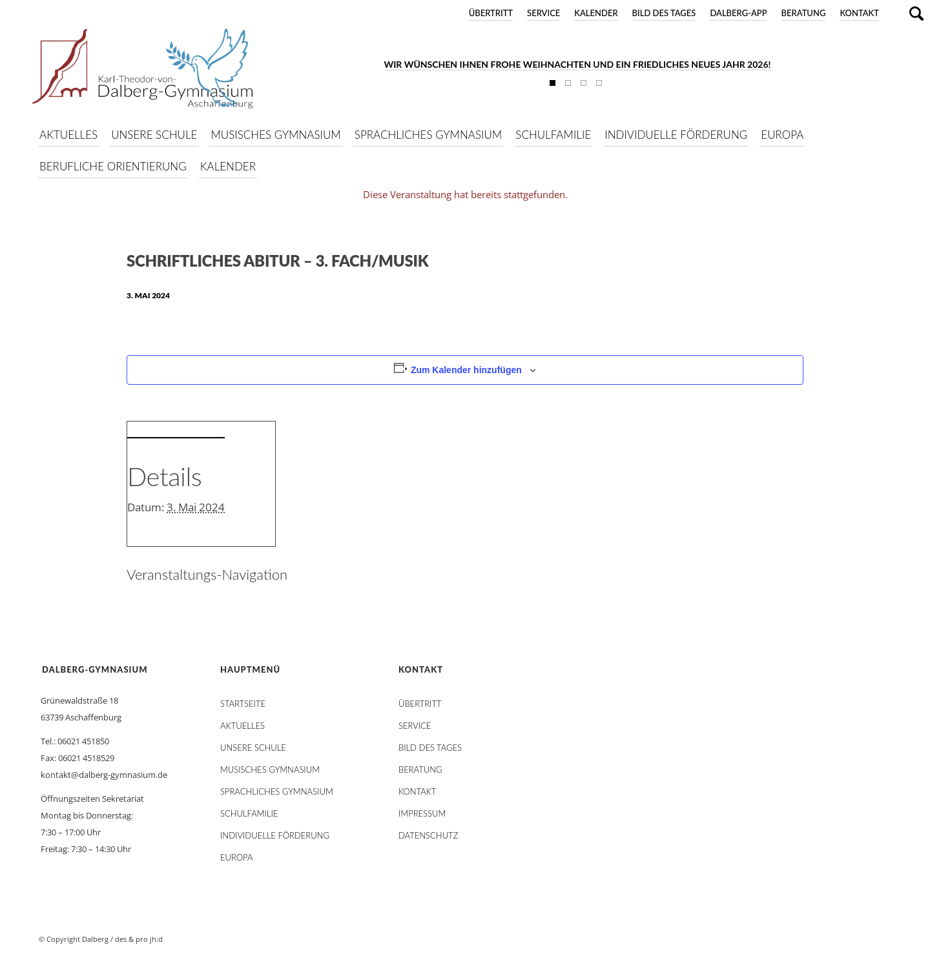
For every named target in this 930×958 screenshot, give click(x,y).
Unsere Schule (253, 747)
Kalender (595, 13)
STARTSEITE (242, 703)
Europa (236, 857)
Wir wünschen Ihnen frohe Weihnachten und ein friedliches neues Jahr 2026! (577, 64)
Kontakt (859, 13)
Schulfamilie (249, 813)
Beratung (803, 13)
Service (543, 13)
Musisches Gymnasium (270, 769)
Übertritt (491, 13)
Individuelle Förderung (274, 835)
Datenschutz (428, 835)
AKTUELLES (242, 725)
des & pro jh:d (139, 939)
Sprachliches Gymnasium (276, 791)
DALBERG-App (738, 13)
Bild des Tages (664, 13)
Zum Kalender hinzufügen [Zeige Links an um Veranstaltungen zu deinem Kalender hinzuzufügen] (466, 370)
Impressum (422, 813)
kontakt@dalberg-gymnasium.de (104, 774)
